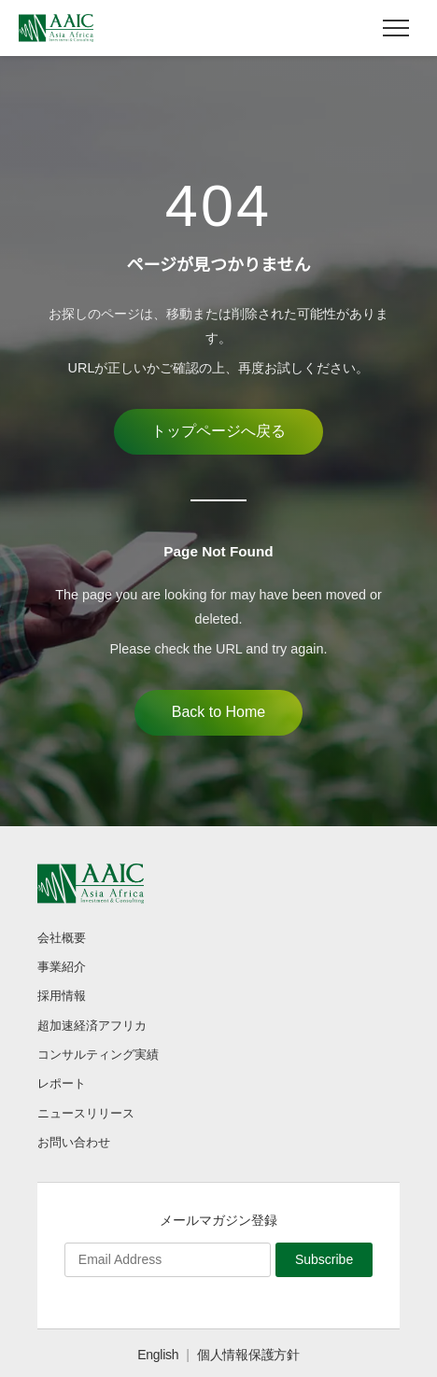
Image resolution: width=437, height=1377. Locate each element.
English (157, 1354)
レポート (61, 1083)
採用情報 (61, 996)
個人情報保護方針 (248, 1354)
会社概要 (61, 938)
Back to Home (218, 712)
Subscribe (324, 1259)
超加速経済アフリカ (92, 1026)
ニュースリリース (85, 1113)
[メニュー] (396, 28)
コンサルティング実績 (98, 1054)
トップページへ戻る (218, 431)
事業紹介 (61, 967)
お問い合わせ (73, 1142)
